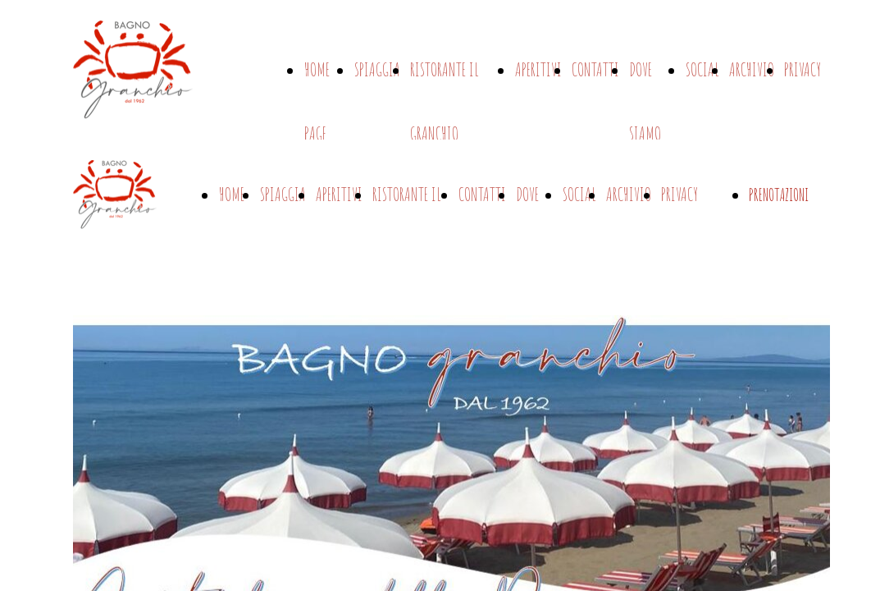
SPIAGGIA (377, 69)
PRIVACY (802, 69)
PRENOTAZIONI (779, 195)
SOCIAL (702, 69)
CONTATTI (595, 69)
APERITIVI (538, 69)
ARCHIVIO (751, 69)
